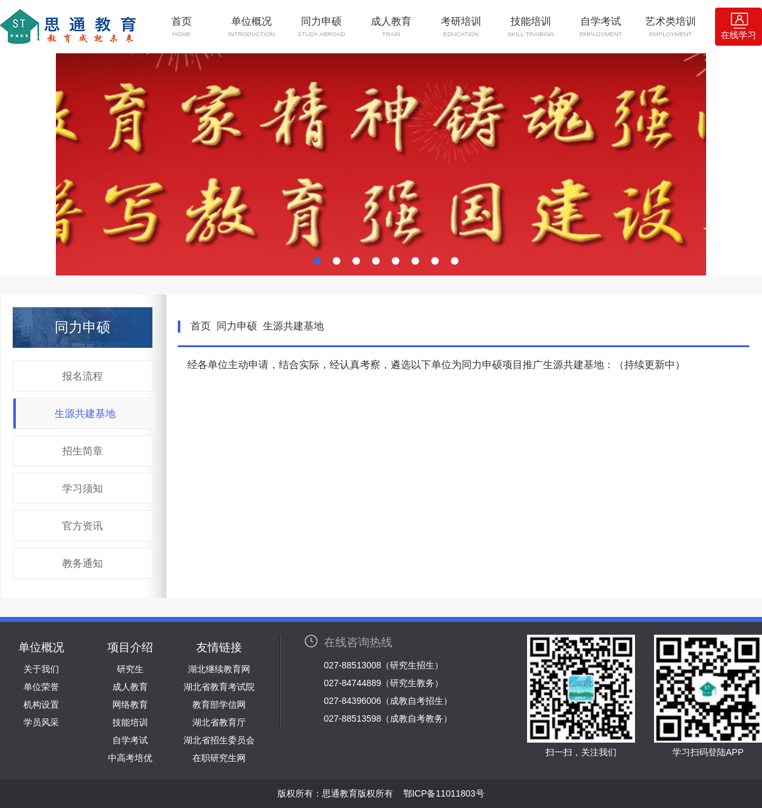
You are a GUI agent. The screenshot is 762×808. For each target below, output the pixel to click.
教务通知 (82, 563)
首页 (182, 27)
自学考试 (601, 27)
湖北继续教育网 (219, 669)
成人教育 (391, 27)
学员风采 (41, 722)
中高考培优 (130, 758)
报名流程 (82, 376)
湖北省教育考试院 (219, 687)
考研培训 (461, 27)
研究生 (130, 669)
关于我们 (41, 669)
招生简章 (82, 451)
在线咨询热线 (358, 642)
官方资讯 (82, 525)
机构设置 (41, 704)
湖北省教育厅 (219, 722)
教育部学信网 (219, 704)
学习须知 (82, 488)
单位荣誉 (41, 687)
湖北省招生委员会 (219, 740)
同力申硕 (321, 27)
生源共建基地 (85, 413)
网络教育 (130, 704)
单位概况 (251, 27)
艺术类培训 (670, 27)
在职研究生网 (219, 758)
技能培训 (531, 27)
